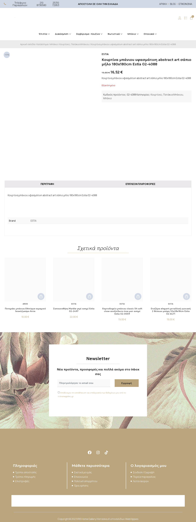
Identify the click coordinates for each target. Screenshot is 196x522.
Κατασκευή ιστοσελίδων (111, 519)
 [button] (41, 296)
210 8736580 (41, 4)
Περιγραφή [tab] (47, 184)
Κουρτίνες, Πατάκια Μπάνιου (74, 44)
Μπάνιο (133, 33)
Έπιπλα (44, 33)
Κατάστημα (42, 44)
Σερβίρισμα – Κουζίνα (89, 33)
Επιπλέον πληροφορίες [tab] (140, 184)
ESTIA (33, 220)
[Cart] (191, 18)
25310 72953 (55, 4)
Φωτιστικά (115, 33)
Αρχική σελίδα (27, 44)
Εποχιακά (150, 33)
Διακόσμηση (63, 33)
